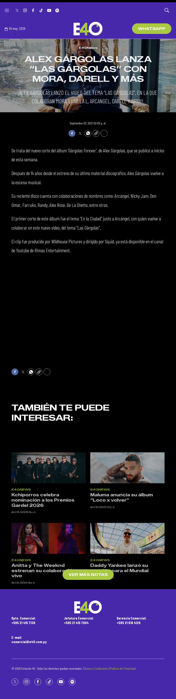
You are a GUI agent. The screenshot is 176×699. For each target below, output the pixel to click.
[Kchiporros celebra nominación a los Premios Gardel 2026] (48, 495)
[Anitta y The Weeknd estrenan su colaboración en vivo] (48, 566)
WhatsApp (151, 29)
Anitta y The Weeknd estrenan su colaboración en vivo (47, 598)
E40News (88, 47)
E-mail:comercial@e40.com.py (29, 639)
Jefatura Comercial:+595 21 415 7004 (79, 620)
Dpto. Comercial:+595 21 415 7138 (23, 620)
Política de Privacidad (123, 668)
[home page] (88, 29)
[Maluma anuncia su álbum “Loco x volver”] (127, 495)
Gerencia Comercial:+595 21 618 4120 (131, 620)
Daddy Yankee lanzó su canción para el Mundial (119, 596)
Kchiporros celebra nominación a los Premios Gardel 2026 (42, 528)
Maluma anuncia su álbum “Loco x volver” (121, 526)
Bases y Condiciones (96, 668)
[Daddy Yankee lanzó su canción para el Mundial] (127, 566)
